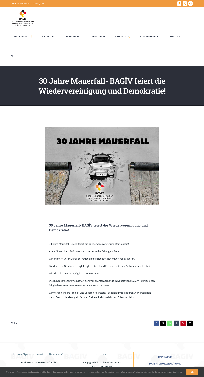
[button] (12, 56)
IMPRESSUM (165, 356)
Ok (192, 371)
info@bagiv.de (38, 3)
